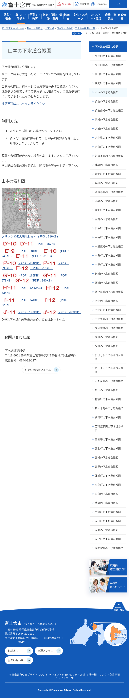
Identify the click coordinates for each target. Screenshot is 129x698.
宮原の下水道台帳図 (106, 466)
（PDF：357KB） (38, 243)
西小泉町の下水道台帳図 (109, 291)
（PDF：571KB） (34, 256)
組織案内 (13, 650)
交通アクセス (45, 650)
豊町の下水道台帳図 (106, 502)
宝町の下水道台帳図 (106, 219)
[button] (64, 4)
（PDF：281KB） (21, 251)
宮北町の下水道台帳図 (108, 448)
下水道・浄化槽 (65, 28)
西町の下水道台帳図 (106, 282)
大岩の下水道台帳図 (106, 128)
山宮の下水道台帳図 (106, 493)
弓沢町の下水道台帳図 (108, 512)
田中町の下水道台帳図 (108, 228)
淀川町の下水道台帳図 (108, 521)
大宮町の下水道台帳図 (108, 146)
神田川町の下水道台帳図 (109, 155)
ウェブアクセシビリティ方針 (68, 674)
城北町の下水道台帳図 (108, 210)
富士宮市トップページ (13, 28)
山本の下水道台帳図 (106, 92)
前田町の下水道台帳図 (108, 417)
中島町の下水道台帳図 (108, 255)
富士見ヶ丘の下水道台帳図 (109, 370)
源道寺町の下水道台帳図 (109, 192)
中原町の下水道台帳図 (108, 264)
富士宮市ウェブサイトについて (30, 674)
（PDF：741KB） (21, 300)
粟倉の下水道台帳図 (106, 101)
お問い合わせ (15, 660)
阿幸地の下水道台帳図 (108, 56)
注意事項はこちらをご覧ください (23, 103)
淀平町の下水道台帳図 (108, 539)
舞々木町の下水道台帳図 (109, 408)
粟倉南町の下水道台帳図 (109, 110)
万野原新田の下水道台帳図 (109, 428)
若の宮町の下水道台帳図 (109, 548)
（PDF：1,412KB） (23, 287)
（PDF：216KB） (33, 268)
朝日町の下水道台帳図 (108, 74)
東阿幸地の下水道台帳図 (109, 328)
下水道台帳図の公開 (85, 28)
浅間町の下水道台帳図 (108, 83)
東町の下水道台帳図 (106, 337)
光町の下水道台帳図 (106, 346)
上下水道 (49, 28)
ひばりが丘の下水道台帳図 (109, 357)
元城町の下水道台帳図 (108, 475)
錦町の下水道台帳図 (106, 273)
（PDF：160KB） (33, 280)
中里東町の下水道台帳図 (109, 246)
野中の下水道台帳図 (106, 300)
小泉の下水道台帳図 (106, 201)
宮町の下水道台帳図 (106, 457)
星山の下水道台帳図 (106, 390)
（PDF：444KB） (21, 263)
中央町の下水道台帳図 (108, 237)
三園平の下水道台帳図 (108, 439)
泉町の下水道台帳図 (106, 119)
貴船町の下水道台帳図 (108, 174)
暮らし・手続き (35, 28)
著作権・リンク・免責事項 (104, 674)
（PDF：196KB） (21, 312)
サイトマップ (66, 678)
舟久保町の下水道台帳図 (109, 381)
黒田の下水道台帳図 (106, 183)
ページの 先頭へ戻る (119, 608)
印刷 (78, 33)
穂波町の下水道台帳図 (108, 399)
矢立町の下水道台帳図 (108, 484)
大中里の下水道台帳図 (108, 137)
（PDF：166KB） (21, 275)
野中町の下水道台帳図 (108, 310)
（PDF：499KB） (61, 312)
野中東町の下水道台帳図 (109, 319)
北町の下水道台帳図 (106, 164)
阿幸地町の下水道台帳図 (109, 65)
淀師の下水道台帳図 (106, 530)
